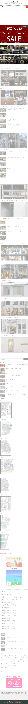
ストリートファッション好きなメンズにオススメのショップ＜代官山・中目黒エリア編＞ (6, 52)
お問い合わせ (21, 702)
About (5, 702)
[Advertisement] (14, 17)
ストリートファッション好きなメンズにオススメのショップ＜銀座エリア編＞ (20, 62)
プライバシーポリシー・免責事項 (12, 702)
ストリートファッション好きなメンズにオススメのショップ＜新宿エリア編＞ (6, 62)
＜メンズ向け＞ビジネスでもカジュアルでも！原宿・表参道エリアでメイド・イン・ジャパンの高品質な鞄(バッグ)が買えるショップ (21, 51)
